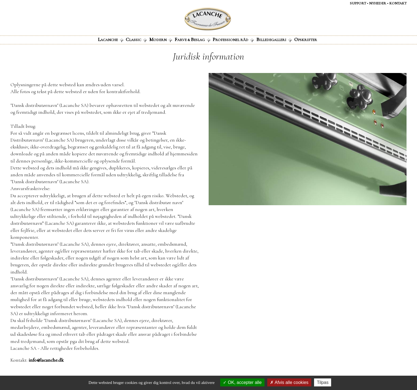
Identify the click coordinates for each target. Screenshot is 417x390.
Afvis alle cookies (289, 382)
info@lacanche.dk (46, 360)
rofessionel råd (233, 39)
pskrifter (305, 39)
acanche (111, 39)
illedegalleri (274, 39)
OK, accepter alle (242, 382)
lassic (136, 39)
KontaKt (398, 3)
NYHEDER (377, 3)
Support (358, 3)
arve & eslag (193, 39)
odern (160, 39)
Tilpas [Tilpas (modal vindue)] (322, 382)
